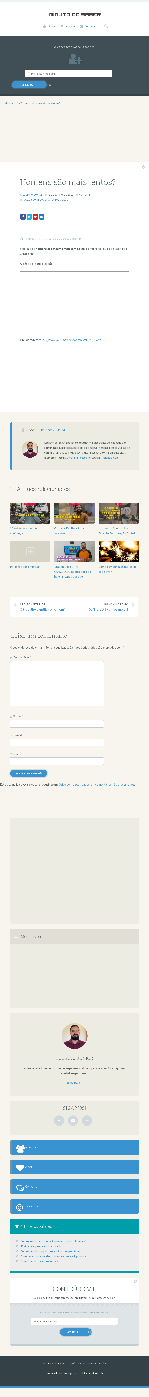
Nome (18, 709)
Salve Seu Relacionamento (41, 192)
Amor (33, 1166)
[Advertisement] (74, 129)
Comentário (22, 650)
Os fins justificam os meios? (103, 599)
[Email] (54, 73)
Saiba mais (73, 1075)
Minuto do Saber (51, 1372)
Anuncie (70, 26)
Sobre (51, 26)
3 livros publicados (76, 450)
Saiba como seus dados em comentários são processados (96, 777)
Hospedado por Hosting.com (61, 1382)
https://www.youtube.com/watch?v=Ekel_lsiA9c (70, 332)
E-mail (18, 728)
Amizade (36, 1142)
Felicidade (37, 1213)
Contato (90, 26)
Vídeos (64, 192)
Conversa (36, 1190)
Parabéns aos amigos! (24, 559)
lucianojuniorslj (111, 450)
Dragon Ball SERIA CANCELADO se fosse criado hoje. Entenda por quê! (72, 564)
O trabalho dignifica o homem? (44, 599)
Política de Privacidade (91, 1382)
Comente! (85, 187)
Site (15, 746)
